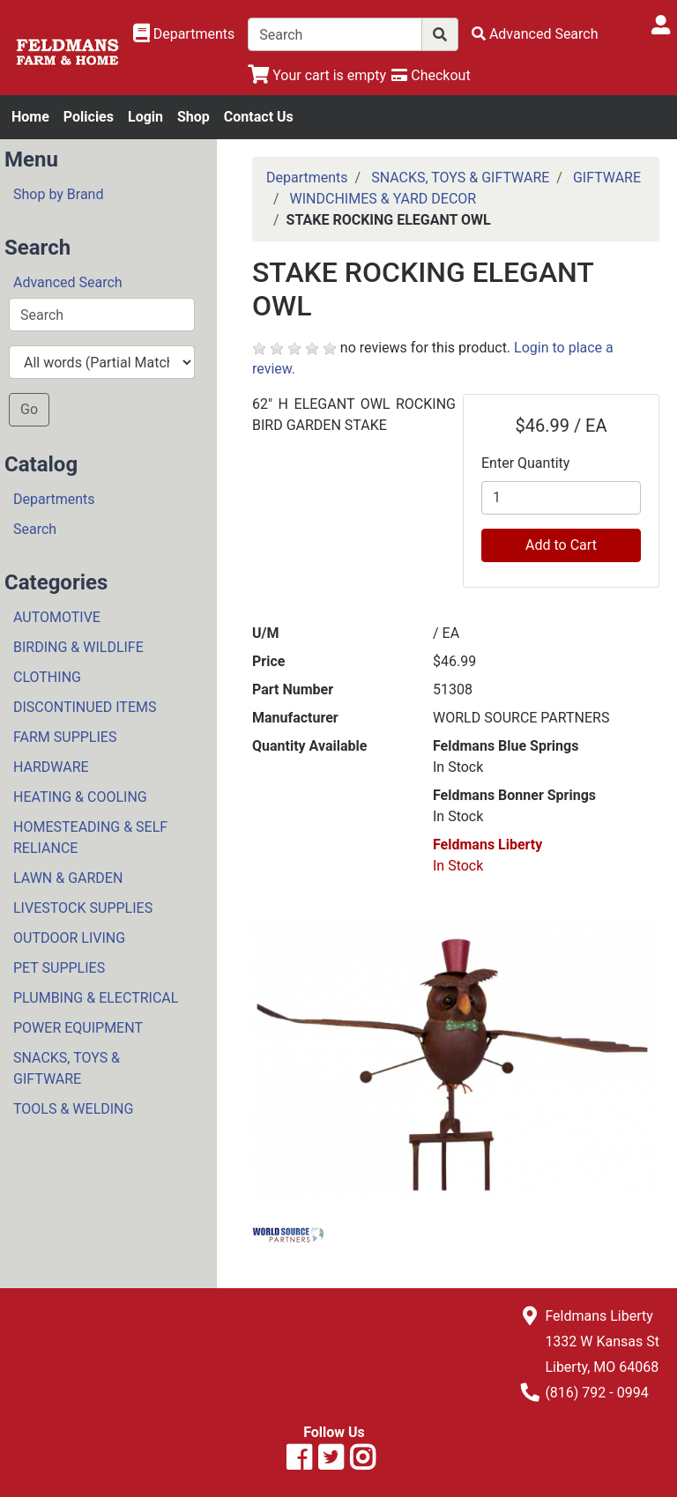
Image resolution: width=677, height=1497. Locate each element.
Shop (193, 116)
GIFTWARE (607, 177)
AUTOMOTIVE (56, 617)
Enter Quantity (525, 463)
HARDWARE (51, 767)
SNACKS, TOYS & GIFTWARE (66, 1068)
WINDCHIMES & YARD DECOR (383, 198)
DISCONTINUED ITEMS (84, 707)
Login (145, 116)
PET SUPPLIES (59, 968)
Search (34, 529)
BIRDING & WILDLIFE (78, 647)
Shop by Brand (58, 194)
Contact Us (259, 116)
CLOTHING (47, 677)
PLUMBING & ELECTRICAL (95, 997)
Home (30, 116)
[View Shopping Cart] (317, 75)
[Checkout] (430, 75)
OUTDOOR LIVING (69, 938)
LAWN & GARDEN (68, 878)
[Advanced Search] (535, 34)
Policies (88, 116)
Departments (54, 499)
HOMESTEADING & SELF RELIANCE (90, 837)
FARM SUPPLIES (64, 737)
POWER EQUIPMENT (78, 1027)
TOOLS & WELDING (73, 1109)
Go (29, 409)
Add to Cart (561, 545)
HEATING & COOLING (80, 797)
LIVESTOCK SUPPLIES (83, 908)
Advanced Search (68, 282)
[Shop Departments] (184, 34)
